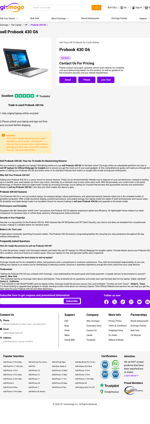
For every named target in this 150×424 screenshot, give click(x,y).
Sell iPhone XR (81, 383)
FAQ (66, 321)
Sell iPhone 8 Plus (10, 387)
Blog (66, 325)
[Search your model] (57, 7)
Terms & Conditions (118, 325)
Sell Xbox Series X (59, 366)
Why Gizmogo (92, 321)
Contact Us (91, 330)
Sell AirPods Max (59, 362)
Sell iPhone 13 (34, 370)
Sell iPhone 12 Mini (59, 375)
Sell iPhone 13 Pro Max (12, 375)
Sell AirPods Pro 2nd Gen (38, 362)
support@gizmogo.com (13, 333)
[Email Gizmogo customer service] (68, 80)
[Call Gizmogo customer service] (87, 80)
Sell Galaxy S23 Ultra (83, 366)
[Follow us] (106, 301)
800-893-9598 (9, 324)
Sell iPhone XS (34, 383)
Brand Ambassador (90, 18)
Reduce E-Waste (116, 340)
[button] (124, 7)
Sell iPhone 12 (34, 375)
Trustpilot (90, 340)
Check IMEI (69, 340)
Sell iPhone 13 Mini (59, 370)
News (67, 335)
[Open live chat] (105, 80)
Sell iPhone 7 (34, 387)
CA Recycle (136, 335)
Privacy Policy (115, 321)
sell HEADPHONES (25, 284)
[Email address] (30, 301)
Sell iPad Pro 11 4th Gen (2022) (14, 366)
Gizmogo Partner (119, 18)
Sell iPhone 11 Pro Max (84, 379)
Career (89, 335)
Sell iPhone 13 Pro (82, 370)
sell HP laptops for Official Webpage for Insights (83, 250)
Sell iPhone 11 (34, 379)
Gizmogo (4, 25)
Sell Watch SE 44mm (37, 391)
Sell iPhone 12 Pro (82, 375)
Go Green (113, 335)
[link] (4, 25)
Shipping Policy (116, 330)
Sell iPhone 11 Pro (59, 379)
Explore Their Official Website (101, 286)
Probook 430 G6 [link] (38, 25)
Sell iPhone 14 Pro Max (12, 391)
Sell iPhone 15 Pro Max (12, 362)
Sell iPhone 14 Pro (10, 370)
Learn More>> (131, 375)
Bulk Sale (34, 18)
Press (67, 330)
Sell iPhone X (8, 383)
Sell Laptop (16, 25)
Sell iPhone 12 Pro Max (12, 379)
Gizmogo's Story (93, 325)
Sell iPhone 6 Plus (59, 387)
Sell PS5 (32, 366)
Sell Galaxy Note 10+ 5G (85, 387)
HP (26, 25)
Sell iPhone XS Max (59, 383)
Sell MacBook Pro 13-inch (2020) (86, 362)
